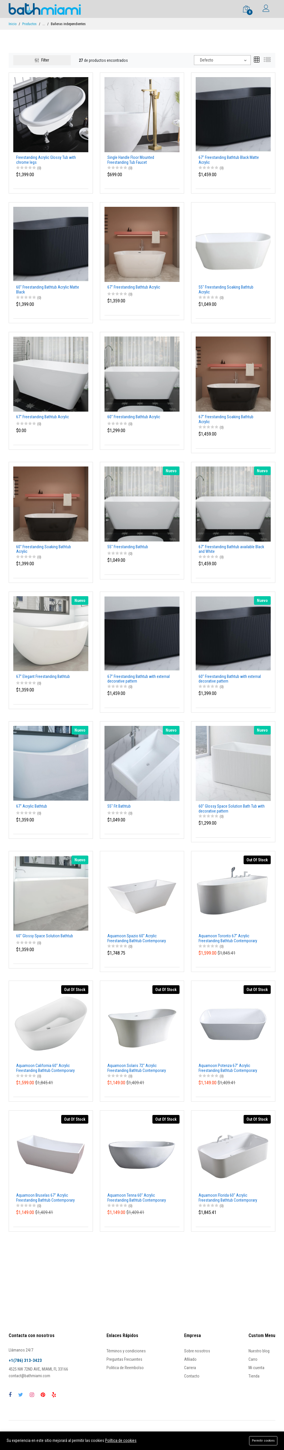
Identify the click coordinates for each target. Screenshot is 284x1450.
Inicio (12, 24)
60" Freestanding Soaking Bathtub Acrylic (43, 549)
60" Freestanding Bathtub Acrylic (133, 416)
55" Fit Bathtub (119, 806)
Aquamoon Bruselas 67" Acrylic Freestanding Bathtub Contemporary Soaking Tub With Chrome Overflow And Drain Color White (48, 1198)
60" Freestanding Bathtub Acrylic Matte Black (47, 289)
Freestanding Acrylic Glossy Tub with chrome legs (46, 160)
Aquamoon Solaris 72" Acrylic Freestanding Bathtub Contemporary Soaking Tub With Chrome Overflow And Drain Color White (139, 1068)
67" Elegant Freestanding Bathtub (43, 676)
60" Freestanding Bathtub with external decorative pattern (230, 679)
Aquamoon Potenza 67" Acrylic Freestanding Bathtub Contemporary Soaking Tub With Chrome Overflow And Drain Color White (231, 1068)
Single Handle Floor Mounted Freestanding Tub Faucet (130, 160)
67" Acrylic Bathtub (31, 806)
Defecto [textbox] (206, 60)
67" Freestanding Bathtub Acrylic (133, 287)
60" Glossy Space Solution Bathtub (44, 936)
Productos (29, 24)
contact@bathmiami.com (29, 1375)
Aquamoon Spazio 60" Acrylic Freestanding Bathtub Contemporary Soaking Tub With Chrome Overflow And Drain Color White (139, 938)
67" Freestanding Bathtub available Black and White (231, 549)
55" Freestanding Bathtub (127, 546)
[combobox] (222, 60)
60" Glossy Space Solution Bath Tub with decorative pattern (232, 808)
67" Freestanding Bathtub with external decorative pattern (138, 679)
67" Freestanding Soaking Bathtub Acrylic (226, 419)
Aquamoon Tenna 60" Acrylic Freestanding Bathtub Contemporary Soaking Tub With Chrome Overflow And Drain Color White (139, 1198)
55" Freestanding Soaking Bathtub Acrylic (226, 289)
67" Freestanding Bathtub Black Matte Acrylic (229, 160)
